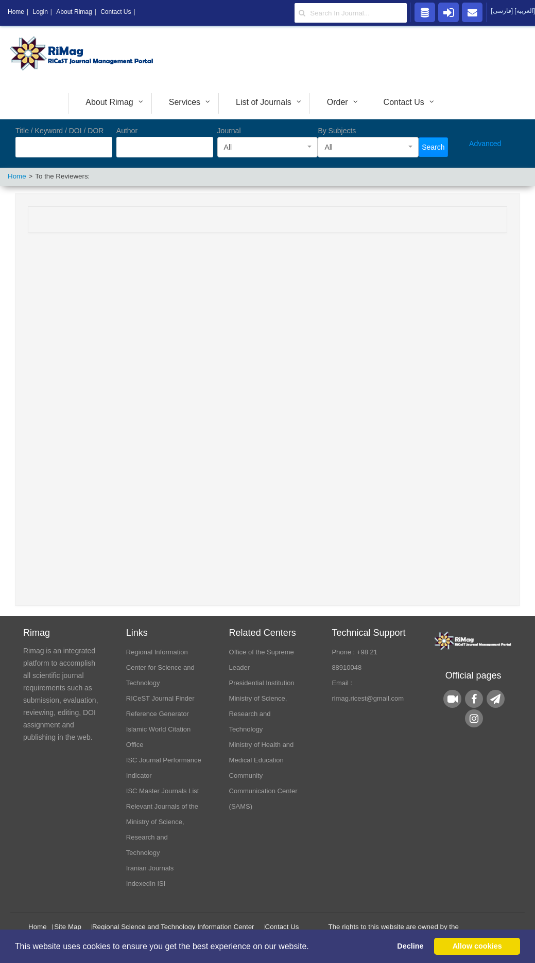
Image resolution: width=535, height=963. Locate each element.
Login (39, 11)
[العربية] (524, 10)
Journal (229, 131)
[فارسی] (502, 10)
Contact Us (282, 927)
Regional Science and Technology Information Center (173, 927)
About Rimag (74, 11)
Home (37, 927)
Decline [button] (410, 946)
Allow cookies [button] (477, 946)
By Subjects (337, 131)
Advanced (485, 143)
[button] (312, 947)
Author (126, 131)
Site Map (67, 927)
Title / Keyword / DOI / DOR (59, 131)
